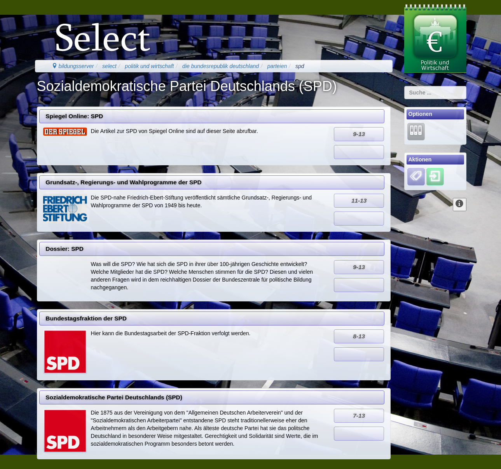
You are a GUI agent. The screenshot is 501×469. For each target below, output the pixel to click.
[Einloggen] (435, 176)
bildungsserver (73, 66)
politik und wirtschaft (149, 66)
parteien (277, 66)
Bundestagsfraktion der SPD (86, 318)
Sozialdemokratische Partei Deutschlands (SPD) (113, 397)
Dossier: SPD (64, 248)
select (109, 66)
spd (299, 66)
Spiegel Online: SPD (74, 116)
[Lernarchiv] (416, 131)
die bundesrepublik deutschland (220, 66)
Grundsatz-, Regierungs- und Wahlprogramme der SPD (123, 182)
